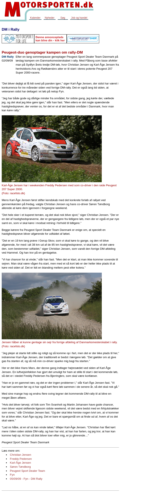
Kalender (35, 17)
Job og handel (79, 17)
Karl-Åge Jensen (20, 462)
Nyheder (49, 17)
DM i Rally (10, 29)
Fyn (12, 474)
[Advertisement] (138, 88)
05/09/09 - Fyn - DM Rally (26, 478)
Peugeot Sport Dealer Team (27, 470)
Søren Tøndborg (20, 466)
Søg (62, 17)
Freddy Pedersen (21, 458)
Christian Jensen (20, 454)
